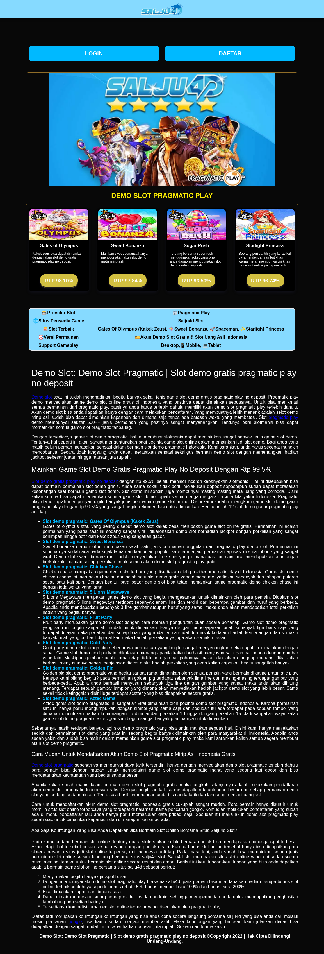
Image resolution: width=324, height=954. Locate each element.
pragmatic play (283, 417)
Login (94, 53)
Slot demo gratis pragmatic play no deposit (74, 481)
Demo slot (41, 397)
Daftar (230, 53)
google (75, 921)
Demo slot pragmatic (52, 765)
